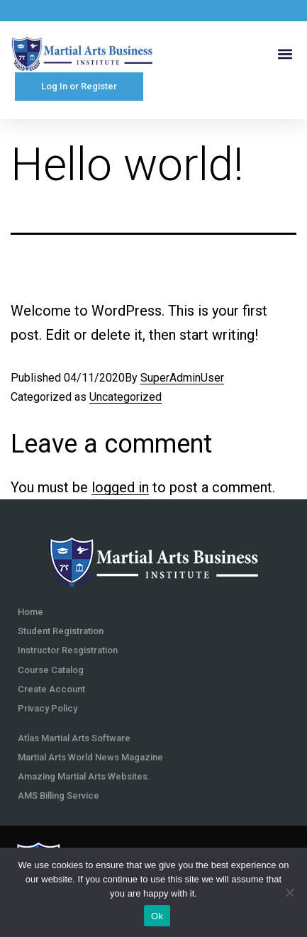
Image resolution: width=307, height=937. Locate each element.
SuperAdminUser (182, 377)
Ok (157, 916)
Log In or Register (79, 86)
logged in (120, 487)
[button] (284, 53)
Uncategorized (125, 397)
